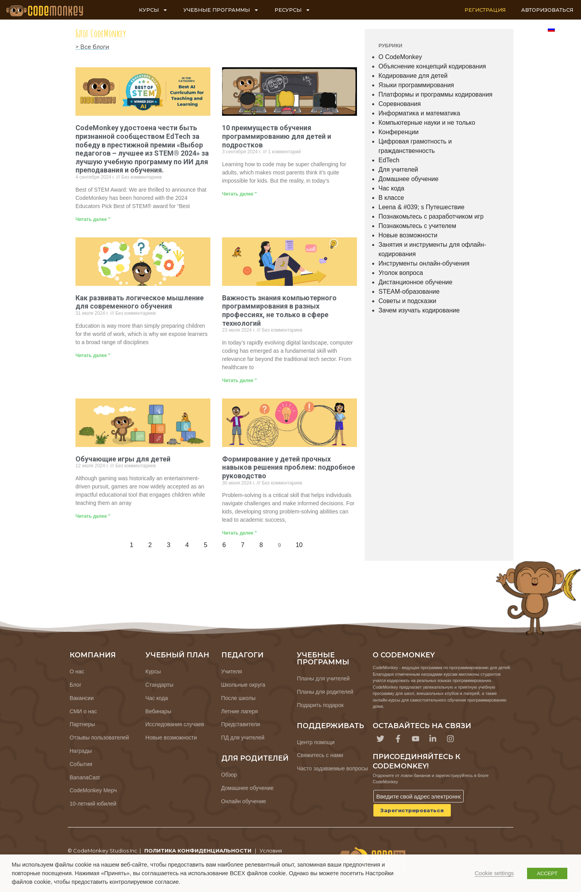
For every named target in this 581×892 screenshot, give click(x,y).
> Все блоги (92, 46)
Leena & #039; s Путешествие (421, 207)
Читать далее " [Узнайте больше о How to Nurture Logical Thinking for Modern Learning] (92, 355)
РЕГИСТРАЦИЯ (485, 10)
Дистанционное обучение (415, 282)
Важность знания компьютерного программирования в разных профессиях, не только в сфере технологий (279, 310)
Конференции (398, 132)
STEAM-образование (408, 291)
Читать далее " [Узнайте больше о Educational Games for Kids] (92, 516)
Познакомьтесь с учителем (417, 226)
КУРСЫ (153, 10)
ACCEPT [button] (547, 873)
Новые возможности (408, 235)
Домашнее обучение (408, 179)
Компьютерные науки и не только (426, 122)
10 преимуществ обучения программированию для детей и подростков (276, 136)
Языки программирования (416, 85)
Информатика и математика (419, 113)
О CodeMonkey (400, 57)
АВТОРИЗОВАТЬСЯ (547, 10)
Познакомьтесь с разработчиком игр (431, 216)
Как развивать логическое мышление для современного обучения (139, 302)
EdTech (388, 160)
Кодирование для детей (413, 75)
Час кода (391, 188)
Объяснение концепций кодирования (432, 66)
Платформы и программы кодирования (435, 94)
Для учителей (398, 169)
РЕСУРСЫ (292, 10)
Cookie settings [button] (494, 873)
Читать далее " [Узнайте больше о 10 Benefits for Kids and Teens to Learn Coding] (239, 194)
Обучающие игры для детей (122, 459)
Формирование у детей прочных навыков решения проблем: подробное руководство (288, 467)
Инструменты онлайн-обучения (424, 263)
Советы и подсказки (407, 301)
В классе (391, 197)
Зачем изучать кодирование (419, 310)
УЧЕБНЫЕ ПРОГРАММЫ (221, 10)
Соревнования (399, 104)
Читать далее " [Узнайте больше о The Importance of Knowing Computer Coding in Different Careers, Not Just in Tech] (239, 380)
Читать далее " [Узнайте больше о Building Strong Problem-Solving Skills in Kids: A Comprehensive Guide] (239, 533)
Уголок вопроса (400, 272)
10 (301, 542)
